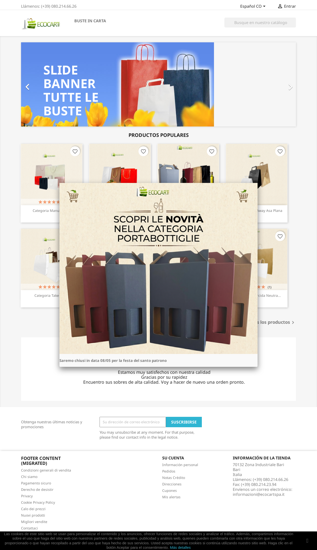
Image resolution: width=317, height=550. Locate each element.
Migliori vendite (34, 521)
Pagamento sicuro (36, 483)
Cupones (169, 490)
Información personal (180, 464)
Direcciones (172, 484)
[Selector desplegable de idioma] (253, 7)
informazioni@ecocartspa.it (259, 494)
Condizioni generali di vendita (46, 470)
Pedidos (168, 471)
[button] (41, 84)
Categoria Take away (51, 295)
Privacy (27, 496)
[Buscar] (260, 22)
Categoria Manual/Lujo (52, 210)
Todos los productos (271, 322)
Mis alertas (171, 497)
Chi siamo (29, 476)
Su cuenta (173, 458)
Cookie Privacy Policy (38, 502)
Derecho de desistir (37, 489)
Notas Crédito (173, 477)
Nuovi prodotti (33, 515)
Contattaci (29, 528)
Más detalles (180, 547)
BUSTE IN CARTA (90, 21)
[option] (158, 84)
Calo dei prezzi (33, 508)
